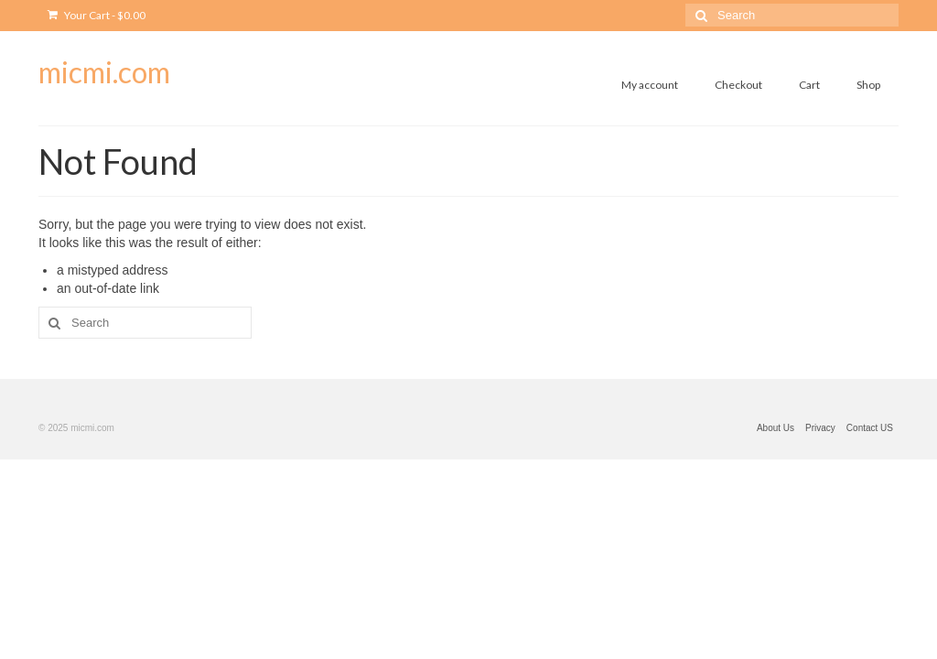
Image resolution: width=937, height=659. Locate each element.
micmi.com (104, 72)
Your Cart (96, 15)
